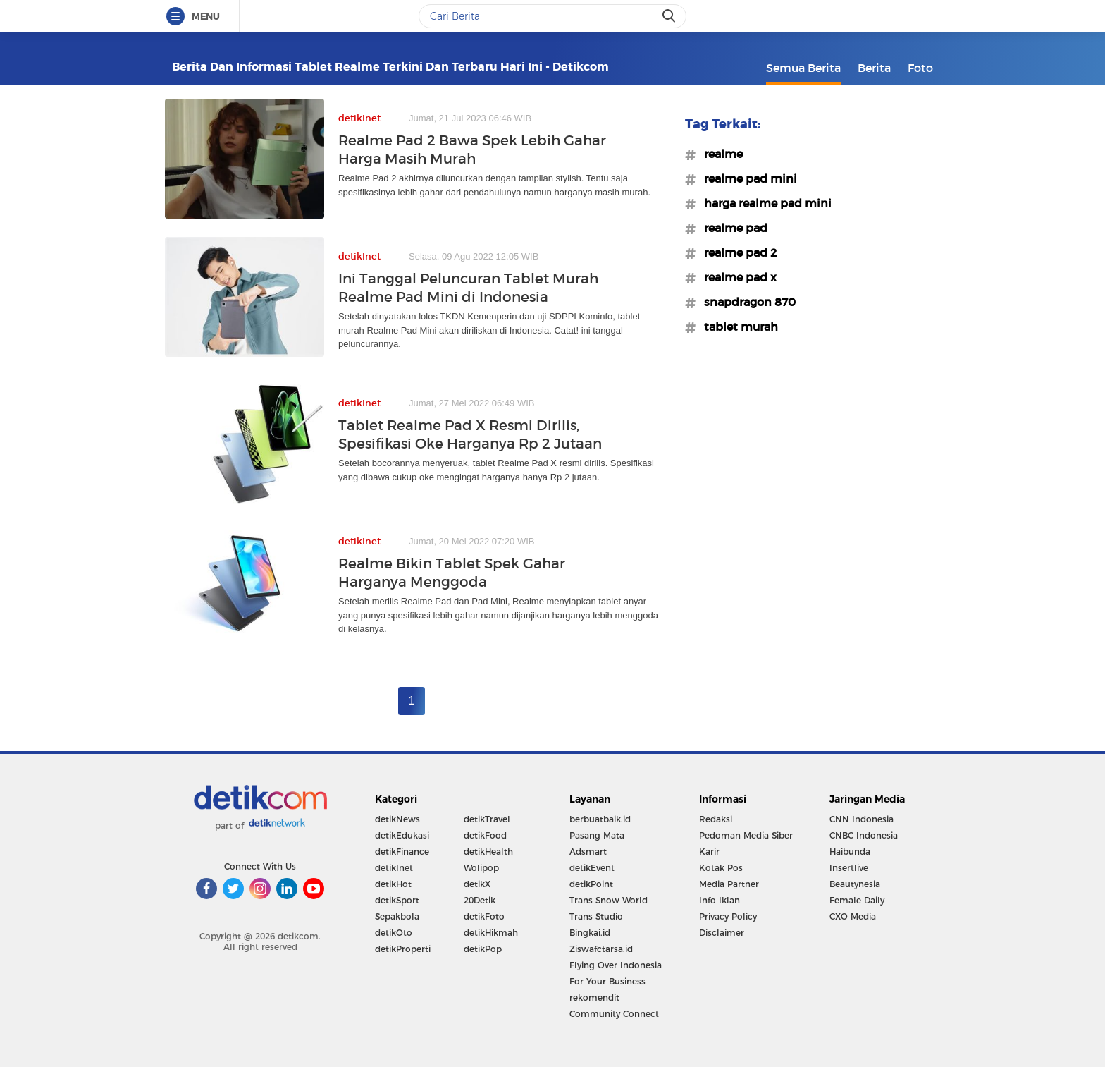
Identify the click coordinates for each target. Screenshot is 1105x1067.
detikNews (397, 819)
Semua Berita (803, 68)
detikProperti (403, 949)
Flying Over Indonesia (615, 965)
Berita (874, 68)
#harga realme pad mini (764, 203)
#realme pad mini (746, 178)
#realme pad (731, 228)
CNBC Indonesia (863, 835)
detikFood (485, 835)
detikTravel (487, 819)
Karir (709, 851)
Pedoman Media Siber (746, 835)
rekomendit (594, 997)
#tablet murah (737, 326)
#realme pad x (736, 277)
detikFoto (484, 916)
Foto (920, 68)
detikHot (393, 884)
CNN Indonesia (861, 819)
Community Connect (614, 1013)
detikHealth (488, 851)
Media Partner (729, 884)
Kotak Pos (721, 867)
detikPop (483, 949)
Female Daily (856, 900)
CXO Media (852, 916)
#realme (719, 154)
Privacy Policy (728, 916)
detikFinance (402, 851)
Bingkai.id (589, 932)
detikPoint (591, 884)
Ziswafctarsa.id (601, 949)
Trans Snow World (608, 900)
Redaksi (715, 819)
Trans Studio (596, 916)
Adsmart (588, 851)
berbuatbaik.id (600, 819)
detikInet (394, 867)
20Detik (479, 900)
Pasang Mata (596, 835)
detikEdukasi (402, 835)
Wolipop (481, 867)
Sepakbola (397, 916)
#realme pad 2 (736, 252)
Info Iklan (719, 900)
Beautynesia (854, 884)
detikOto (393, 932)
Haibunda (849, 851)
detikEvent (592, 867)
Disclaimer (721, 932)
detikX (477, 884)
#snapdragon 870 (746, 302)
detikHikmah (491, 932)
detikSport (397, 900)
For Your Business (607, 981)
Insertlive (848, 867)
